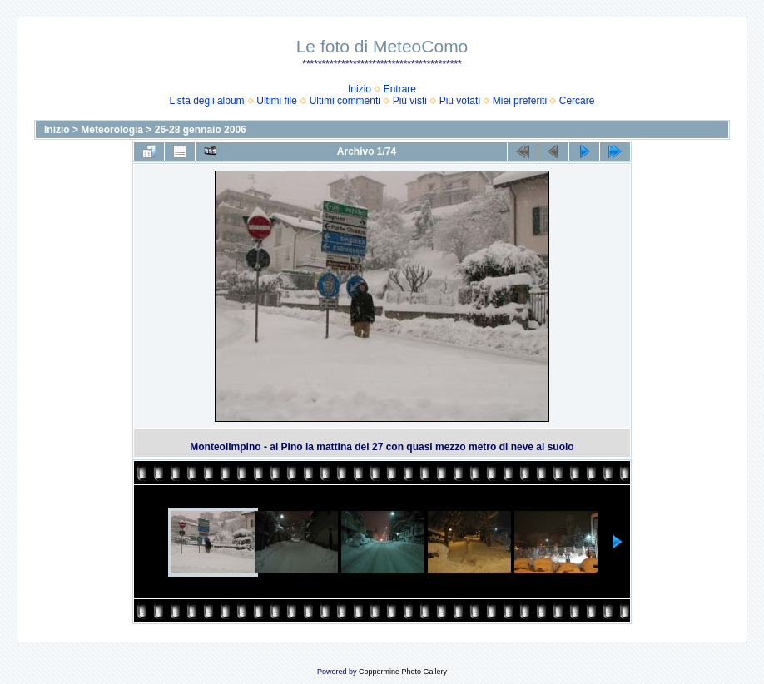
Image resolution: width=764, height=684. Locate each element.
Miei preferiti (520, 101)
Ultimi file (276, 101)
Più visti (410, 101)
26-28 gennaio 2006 (200, 130)
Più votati (459, 101)
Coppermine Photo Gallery (403, 671)
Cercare (577, 101)
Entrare (400, 89)
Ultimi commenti (345, 101)
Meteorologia (112, 130)
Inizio (359, 89)
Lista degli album (207, 101)
